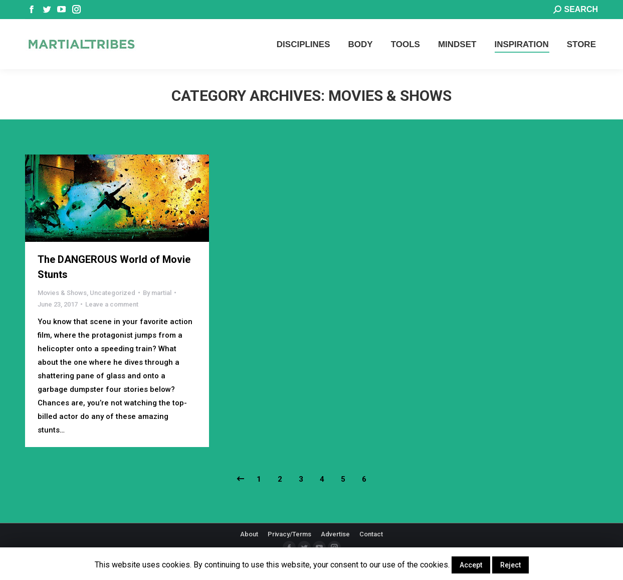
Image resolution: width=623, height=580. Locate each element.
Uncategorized (112, 293)
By (157, 293)
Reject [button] (510, 565)
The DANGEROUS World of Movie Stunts (114, 266)
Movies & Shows (62, 293)
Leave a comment (111, 304)
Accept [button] (471, 565)
